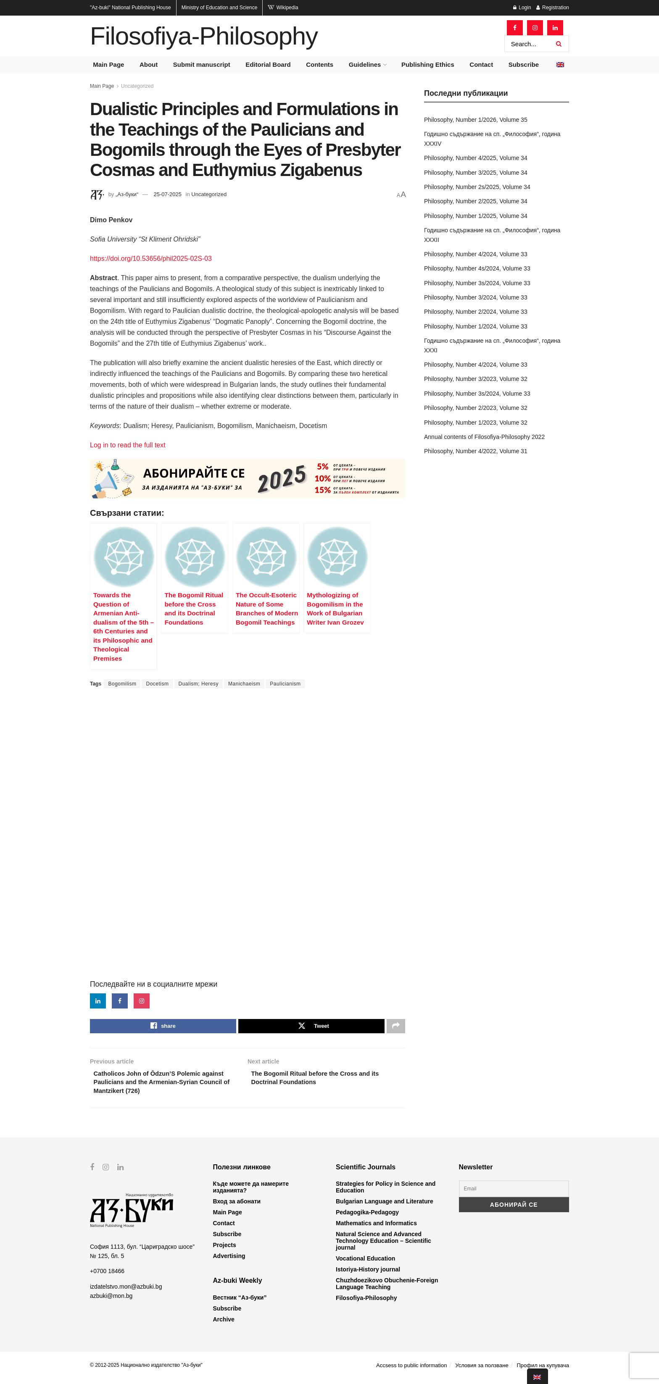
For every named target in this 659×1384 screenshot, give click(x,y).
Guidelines (365, 64)
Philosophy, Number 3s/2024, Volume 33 (477, 283)
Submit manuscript (201, 64)
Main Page (108, 64)
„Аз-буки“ (127, 194)
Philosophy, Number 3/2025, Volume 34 (475, 172)
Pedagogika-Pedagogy (367, 1217)
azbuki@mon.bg (111, 1300)
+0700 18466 (107, 1276)
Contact (481, 64)
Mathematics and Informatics (376, 1228)
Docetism (157, 684)
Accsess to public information (411, 1370)
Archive (224, 1324)
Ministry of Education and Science (220, 8)
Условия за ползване (481, 1370)
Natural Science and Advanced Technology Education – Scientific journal (383, 1246)
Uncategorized (137, 86)
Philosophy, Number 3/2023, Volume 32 (475, 379)
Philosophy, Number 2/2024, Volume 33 (475, 311)
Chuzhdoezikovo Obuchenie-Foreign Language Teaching (387, 1289)
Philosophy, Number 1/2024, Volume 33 (475, 326)
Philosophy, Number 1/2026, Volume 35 (475, 119)
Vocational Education (365, 1264)
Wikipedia (283, 8)
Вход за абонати (237, 1206)
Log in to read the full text (128, 445)
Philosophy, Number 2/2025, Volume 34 (475, 201)
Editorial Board (268, 64)
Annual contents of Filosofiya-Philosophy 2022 (484, 436)
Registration (552, 8)
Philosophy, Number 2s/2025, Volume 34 (477, 187)
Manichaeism (244, 684)
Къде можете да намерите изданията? (251, 1192)
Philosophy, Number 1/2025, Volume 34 (475, 216)
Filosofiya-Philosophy (204, 36)
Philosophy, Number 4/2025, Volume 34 (475, 158)
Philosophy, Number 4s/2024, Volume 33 (477, 268)
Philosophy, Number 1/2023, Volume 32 (475, 422)
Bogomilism (122, 684)
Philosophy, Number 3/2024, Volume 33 (475, 297)
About (149, 64)
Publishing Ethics (427, 64)
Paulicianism (285, 684)
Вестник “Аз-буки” (240, 1302)
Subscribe (524, 64)
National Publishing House (130, 8)
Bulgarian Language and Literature (384, 1206)
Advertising (229, 1261)
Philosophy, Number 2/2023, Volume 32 (475, 407)
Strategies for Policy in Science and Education (385, 1192)
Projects (224, 1250)
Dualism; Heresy (199, 684)
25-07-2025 (167, 194)
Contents (319, 64)
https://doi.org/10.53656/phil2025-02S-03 (151, 258)
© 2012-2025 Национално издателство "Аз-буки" (146, 1370)
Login (522, 8)
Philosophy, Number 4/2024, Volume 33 (475, 254)
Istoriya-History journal (368, 1274)
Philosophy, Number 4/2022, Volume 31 (475, 451)
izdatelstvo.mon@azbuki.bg (126, 1291)
